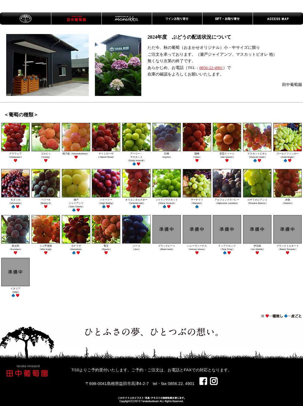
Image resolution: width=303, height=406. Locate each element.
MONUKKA (127, 18)
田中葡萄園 (76, 18)
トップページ (25, 18)
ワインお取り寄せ (177, 18)
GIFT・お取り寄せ (228, 18)
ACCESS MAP (278, 18)
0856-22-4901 (211, 67)
